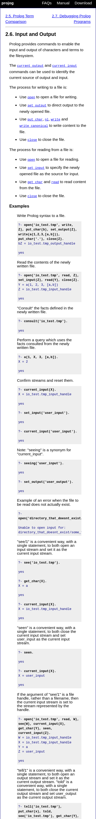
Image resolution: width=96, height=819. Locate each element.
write (55, 118)
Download (83, 3)
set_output (36, 105)
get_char (34, 180)
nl (47, 118)
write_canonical (33, 124)
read (55, 180)
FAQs (47, 3)
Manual (63, 3)
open (31, 97)
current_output (30, 65)
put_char (34, 118)
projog (8, 3)
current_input (64, 65)
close (32, 138)
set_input (36, 166)
